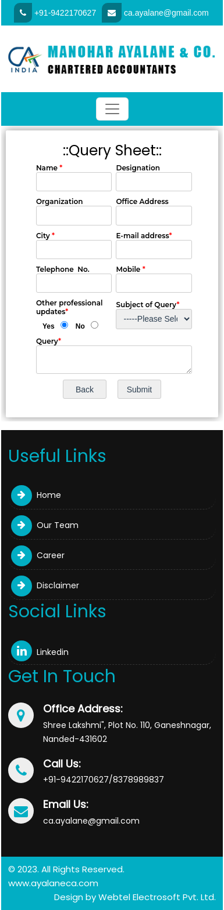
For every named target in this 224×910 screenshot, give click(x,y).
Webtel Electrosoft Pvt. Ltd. (157, 897)
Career (38, 555)
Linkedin (40, 652)
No (80, 326)
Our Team (45, 525)
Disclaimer (45, 585)
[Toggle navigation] (112, 109)
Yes (48, 326)
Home (36, 495)
